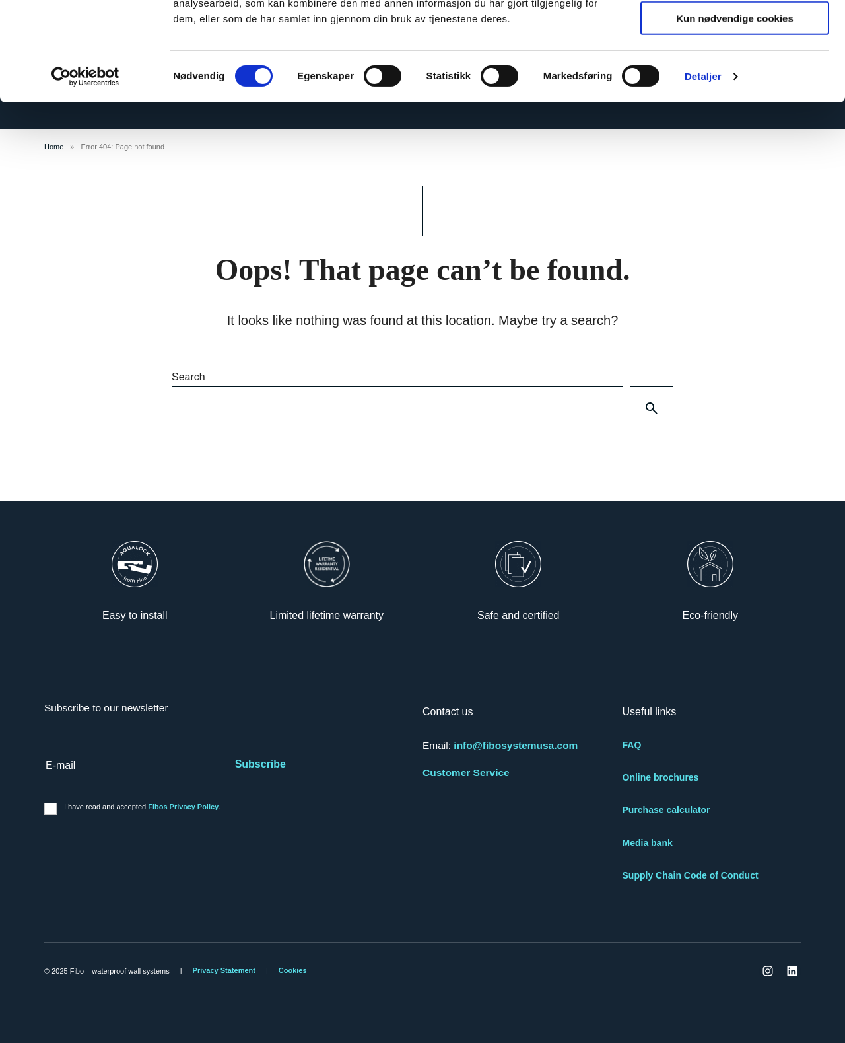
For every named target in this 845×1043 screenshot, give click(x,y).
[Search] (651, 408)
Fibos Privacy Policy (183, 806)
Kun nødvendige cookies (735, 110)
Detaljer (703, 168)
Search (188, 376)
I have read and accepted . (142, 806)
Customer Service (466, 772)
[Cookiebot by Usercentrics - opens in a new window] (85, 169)
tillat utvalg (734, 71)
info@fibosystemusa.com (516, 745)
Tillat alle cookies (735, 32)
